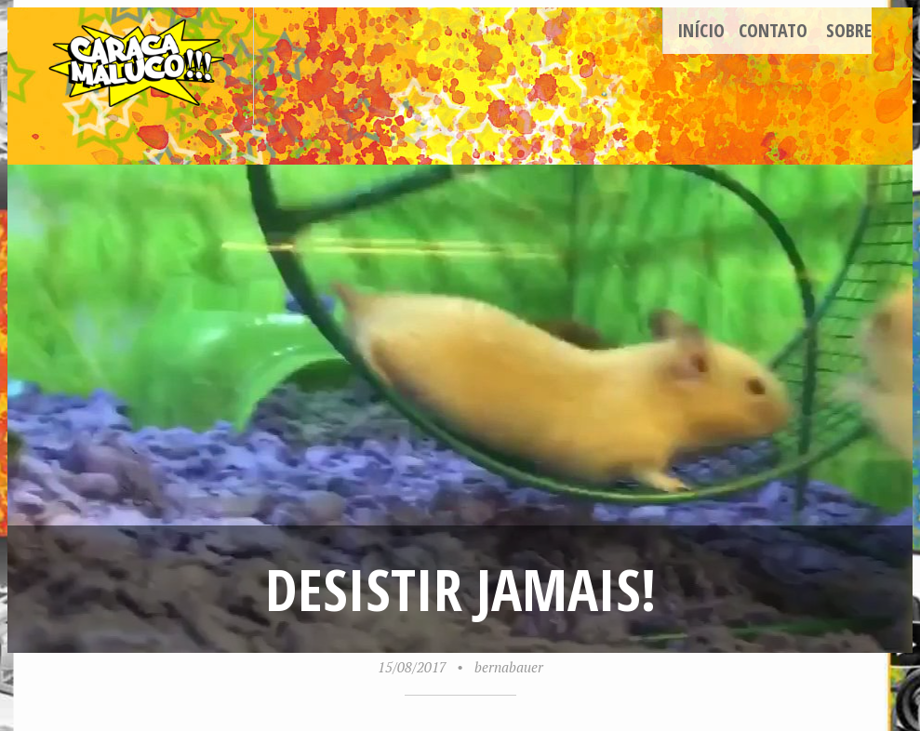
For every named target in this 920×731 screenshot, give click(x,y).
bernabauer (508, 667)
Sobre (849, 30)
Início (701, 30)
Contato (773, 30)
